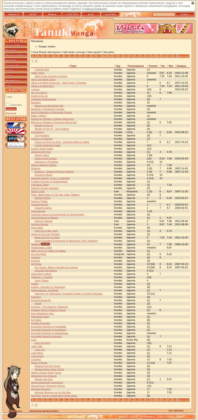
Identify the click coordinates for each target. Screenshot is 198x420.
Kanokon (36, 296)
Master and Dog (44, 379)
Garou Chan (38, 191)
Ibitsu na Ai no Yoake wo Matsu (48, 250)
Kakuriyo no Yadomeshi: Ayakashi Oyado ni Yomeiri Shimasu (69, 293)
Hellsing (35, 244)
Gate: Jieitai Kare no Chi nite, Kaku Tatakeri (55, 194)
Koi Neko (36, 320)
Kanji (35, 52)
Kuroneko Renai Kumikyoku (46, 336)
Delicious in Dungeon (46, 161)
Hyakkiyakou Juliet (41, 247)
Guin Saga (37, 227)
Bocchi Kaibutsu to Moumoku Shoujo (51, 112)
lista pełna (109, 52)
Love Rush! (37, 356)
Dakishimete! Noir (41, 151)
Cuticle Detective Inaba (48, 145)
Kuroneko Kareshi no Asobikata (48, 329)
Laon (34, 339)
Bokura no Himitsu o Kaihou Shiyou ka (52, 119)
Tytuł (72, 65)
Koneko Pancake (40, 323)
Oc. (163, 65)
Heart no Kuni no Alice (47, 237)
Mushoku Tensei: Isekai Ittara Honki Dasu (54, 395)
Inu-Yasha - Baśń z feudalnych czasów (56, 267)
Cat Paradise (42, 135)
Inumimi (35, 260)
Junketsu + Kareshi (41, 277)
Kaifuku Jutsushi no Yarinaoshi (48, 287)
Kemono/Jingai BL (41, 300)
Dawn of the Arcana (46, 158)
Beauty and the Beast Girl (49, 105)
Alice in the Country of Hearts (51, 76)
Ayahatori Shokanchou (43, 99)
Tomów (152, 65)
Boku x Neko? (39, 115)
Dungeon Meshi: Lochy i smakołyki (50, 178)
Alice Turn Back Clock (43, 79)
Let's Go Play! (42, 343)
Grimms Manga (39, 224)
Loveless (36, 359)
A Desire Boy (42, 69)
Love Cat (40, 349)
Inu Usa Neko (38, 254)
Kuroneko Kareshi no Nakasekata (49, 333)
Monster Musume (40, 389)
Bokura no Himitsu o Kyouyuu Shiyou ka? (54, 122)
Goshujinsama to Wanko (44, 217)
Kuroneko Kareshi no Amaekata (48, 326)
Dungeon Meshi (43, 174)
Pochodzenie (135, 65)
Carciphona (37, 132)
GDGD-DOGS (42, 198)
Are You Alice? (39, 92)
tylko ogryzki (94, 52)
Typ (117, 65)
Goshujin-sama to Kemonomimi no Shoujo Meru (57, 214)
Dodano (180, 65)
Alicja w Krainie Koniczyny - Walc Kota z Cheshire (58, 82)
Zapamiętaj (15, 105)
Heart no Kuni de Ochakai (45, 234)
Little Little (36, 346)
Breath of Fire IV (44, 125)
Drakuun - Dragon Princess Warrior (54, 171)
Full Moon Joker (40, 184)
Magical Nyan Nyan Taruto (49, 369)
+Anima (35, 89)
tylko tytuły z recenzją (74, 52)
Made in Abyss (39, 362)
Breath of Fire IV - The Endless (52, 128)
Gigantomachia (39, 204)
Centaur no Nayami (42, 138)
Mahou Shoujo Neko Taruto (46, 372)
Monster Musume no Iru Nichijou (53, 392)
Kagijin (34, 283)
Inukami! (35, 257)
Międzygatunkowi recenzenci (47, 382)
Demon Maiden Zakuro (43, 165)
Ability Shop (37, 72)
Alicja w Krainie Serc (42, 86)
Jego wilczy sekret (41, 273)
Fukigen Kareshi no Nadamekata (49, 181)
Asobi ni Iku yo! (39, 95)
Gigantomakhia (43, 207)
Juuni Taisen (42, 280)
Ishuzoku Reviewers (46, 270)
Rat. (170, 65)
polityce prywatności (95, 8)
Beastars (36, 102)
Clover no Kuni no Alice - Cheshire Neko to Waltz (62, 142)
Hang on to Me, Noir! (46, 230)
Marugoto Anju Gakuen (44, 375)
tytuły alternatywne (51, 52)
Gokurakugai (38, 211)
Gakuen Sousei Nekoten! (45, 188)
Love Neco (37, 352)
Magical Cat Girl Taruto (47, 366)
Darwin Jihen (42, 155)
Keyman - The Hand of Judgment (49, 306)
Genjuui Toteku (39, 201)
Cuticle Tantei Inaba (42, 148)
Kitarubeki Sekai (40, 316)
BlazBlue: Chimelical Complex (47, 109)
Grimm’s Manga (43, 221)
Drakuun (35, 168)
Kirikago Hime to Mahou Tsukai (48, 310)
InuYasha (36, 264)
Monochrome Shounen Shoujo (48, 385)
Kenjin (38, 303)
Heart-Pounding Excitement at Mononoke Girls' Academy (66, 240)
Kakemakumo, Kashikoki (44, 290)
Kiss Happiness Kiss (42, 313)
